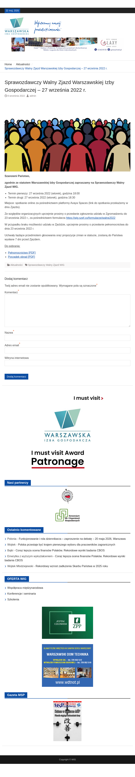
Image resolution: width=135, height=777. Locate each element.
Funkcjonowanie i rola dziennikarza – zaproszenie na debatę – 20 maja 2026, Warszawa (72, 538)
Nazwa (9, 332)
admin (33, 95)
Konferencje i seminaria (21, 593)
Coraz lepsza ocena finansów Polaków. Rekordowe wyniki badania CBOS (60, 550)
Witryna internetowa (17, 357)
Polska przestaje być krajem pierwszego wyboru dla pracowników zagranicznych (66, 544)
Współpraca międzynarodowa (25, 587)
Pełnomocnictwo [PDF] (22, 252)
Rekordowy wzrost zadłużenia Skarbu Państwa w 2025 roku (72, 566)
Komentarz (11, 292)
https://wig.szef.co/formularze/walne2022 (90, 217)
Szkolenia (13, 599)
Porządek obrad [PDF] (21, 256)
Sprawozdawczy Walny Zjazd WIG (46, 265)
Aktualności (16, 265)
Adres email (12, 345)
